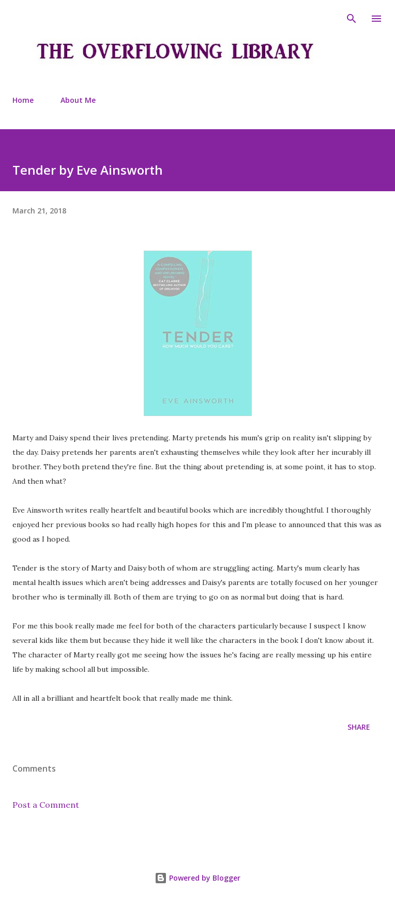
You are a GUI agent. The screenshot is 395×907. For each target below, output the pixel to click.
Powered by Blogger (197, 878)
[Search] (351, 18)
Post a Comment (45, 805)
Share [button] (358, 727)
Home (23, 100)
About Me (78, 100)
